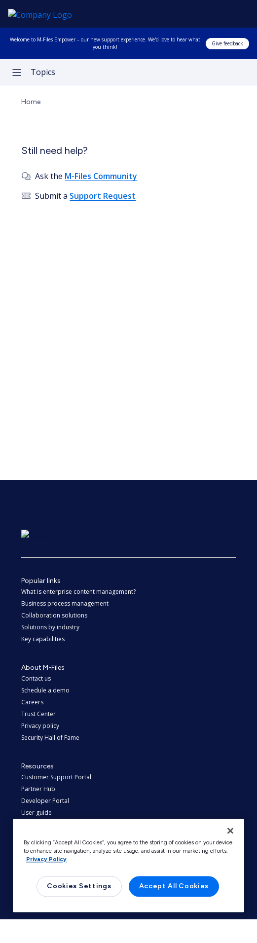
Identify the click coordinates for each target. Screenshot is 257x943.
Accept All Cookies (174, 886)
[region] (128, 865)
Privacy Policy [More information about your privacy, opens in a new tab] (46, 859)
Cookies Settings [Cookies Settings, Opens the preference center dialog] (79, 886)
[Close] (230, 830)
